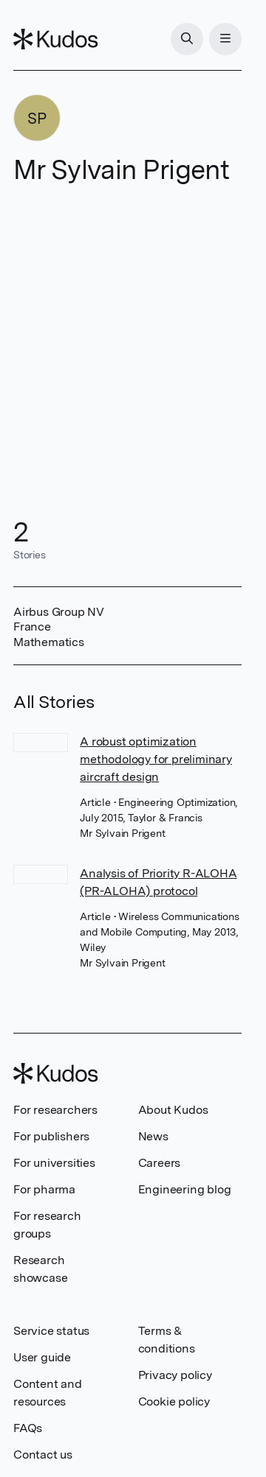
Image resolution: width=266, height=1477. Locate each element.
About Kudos (173, 1110)
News (153, 1136)
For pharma (44, 1189)
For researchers (55, 1110)
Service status (51, 1331)
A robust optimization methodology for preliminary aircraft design (156, 759)
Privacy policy (175, 1375)
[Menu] (225, 39)
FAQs (27, 1428)
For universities (54, 1163)
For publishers (51, 1136)
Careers (159, 1163)
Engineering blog (184, 1189)
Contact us (42, 1455)
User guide (42, 1357)
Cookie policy (174, 1401)
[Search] (187, 39)
